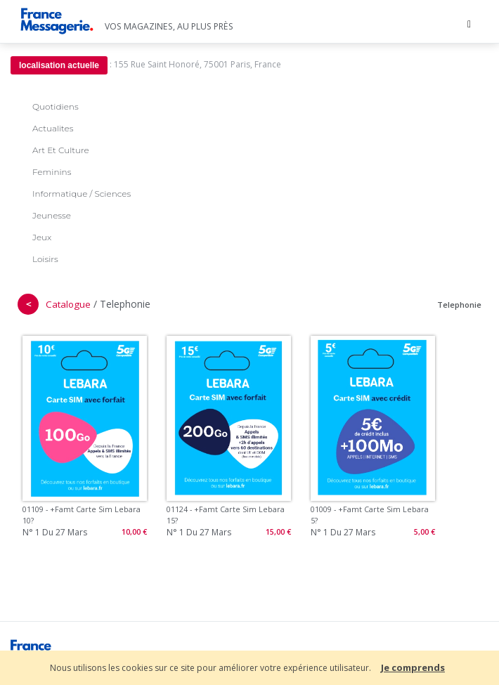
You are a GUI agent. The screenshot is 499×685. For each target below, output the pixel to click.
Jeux (41, 237)
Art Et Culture (60, 150)
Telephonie (459, 304)
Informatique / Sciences (81, 193)
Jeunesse (51, 215)
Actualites (52, 128)
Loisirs (45, 259)
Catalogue (68, 304)
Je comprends (413, 667)
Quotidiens (55, 106)
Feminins (51, 172)
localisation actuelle (59, 65)
